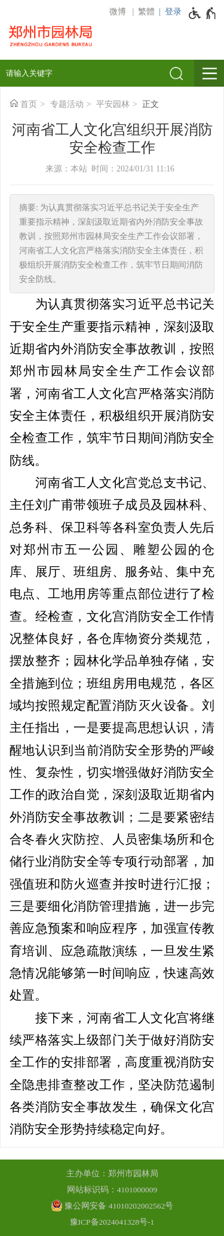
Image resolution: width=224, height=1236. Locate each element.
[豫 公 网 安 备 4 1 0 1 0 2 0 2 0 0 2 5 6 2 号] (112, 1206)
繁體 (146, 11)
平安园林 (113, 104)
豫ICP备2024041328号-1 (112, 1221)
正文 (150, 104)
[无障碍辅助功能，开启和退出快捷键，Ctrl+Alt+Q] (203, 13)
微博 (117, 11)
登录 (173, 11)
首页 (28, 104)
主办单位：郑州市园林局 (112, 1173)
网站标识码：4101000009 (112, 1189)
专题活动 (67, 104)
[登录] (168, 12)
